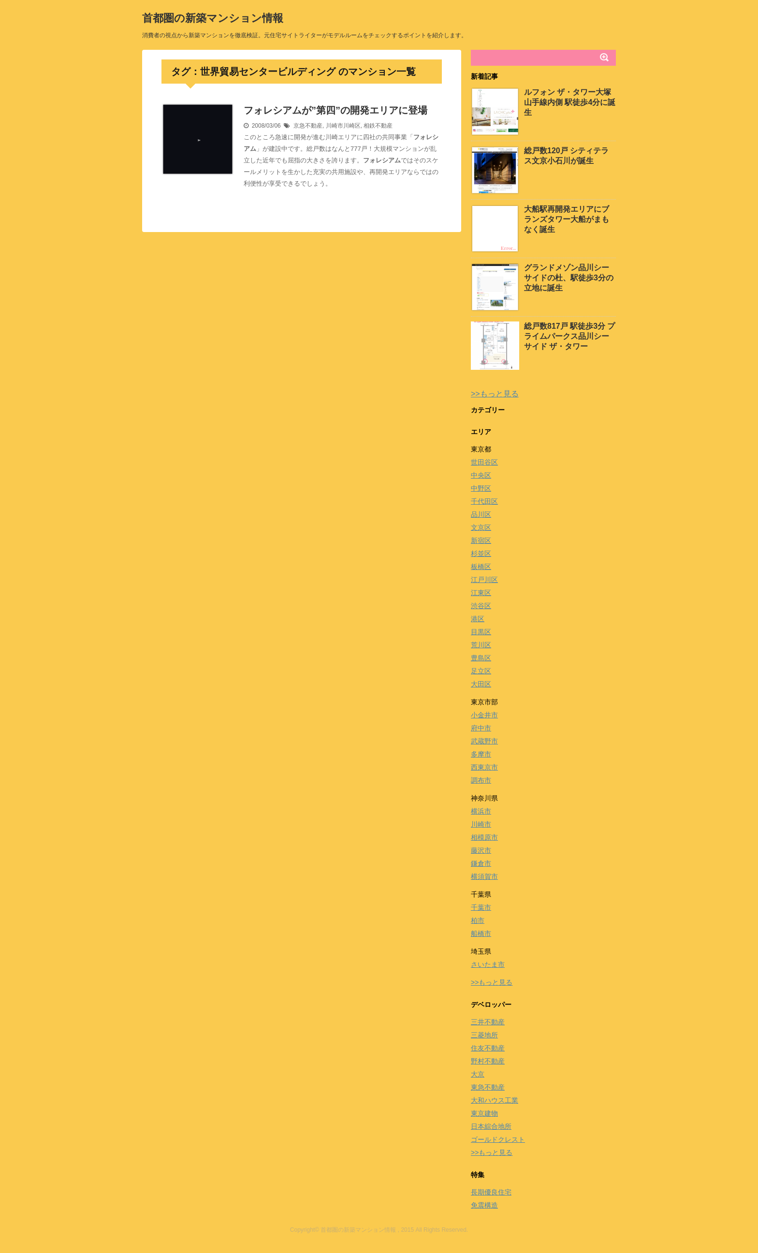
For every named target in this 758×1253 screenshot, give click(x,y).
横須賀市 (484, 876)
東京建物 (484, 1113)
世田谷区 (484, 462)
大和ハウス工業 (494, 1100)
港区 (477, 619)
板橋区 (481, 566)
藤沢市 (481, 850)
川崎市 (481, 824)
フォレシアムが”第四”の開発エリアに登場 (335, 110)
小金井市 (484, 715)
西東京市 (484, 767)
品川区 (481, 514)
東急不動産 (488, 1087)
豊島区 (481, 658)
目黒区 (481, 632)
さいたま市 (488, 964)
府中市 (481, 728)
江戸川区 (484, 579)
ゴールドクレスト (498, 1139)
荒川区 (481, 645)
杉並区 (481, 553)
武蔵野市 (484, 741)
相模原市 (484, 837)
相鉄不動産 (378, 125)
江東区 (481, 593)
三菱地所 (484, 1035)
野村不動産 (488, 1061)
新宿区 (481, 540)
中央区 (481, 475)
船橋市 (481, 933)
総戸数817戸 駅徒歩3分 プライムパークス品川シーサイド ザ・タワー (569, 336)
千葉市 (481, 907)
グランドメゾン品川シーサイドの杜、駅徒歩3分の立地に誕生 (568, 277)
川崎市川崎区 (343, 125)
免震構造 (484, 1205)
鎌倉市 (481, 863)
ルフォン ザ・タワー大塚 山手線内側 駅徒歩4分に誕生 (569, 102)
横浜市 (481, 811)
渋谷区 (481, 606)
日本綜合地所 (491, 1126)
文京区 (481, 527)
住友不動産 (488, 1048)
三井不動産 (488, 1022)
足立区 (481, 671)
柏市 (477, 920)
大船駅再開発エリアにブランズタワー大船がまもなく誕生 (566, 219)
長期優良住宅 (491, 1192)
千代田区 (484, 501)
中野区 (481, 488)
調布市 (481, 780)
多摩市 (481, 754)
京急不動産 (307, 125)
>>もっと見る (495, 394)
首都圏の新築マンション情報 (212, 18)
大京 (477, 1074)
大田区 (481, 684)
